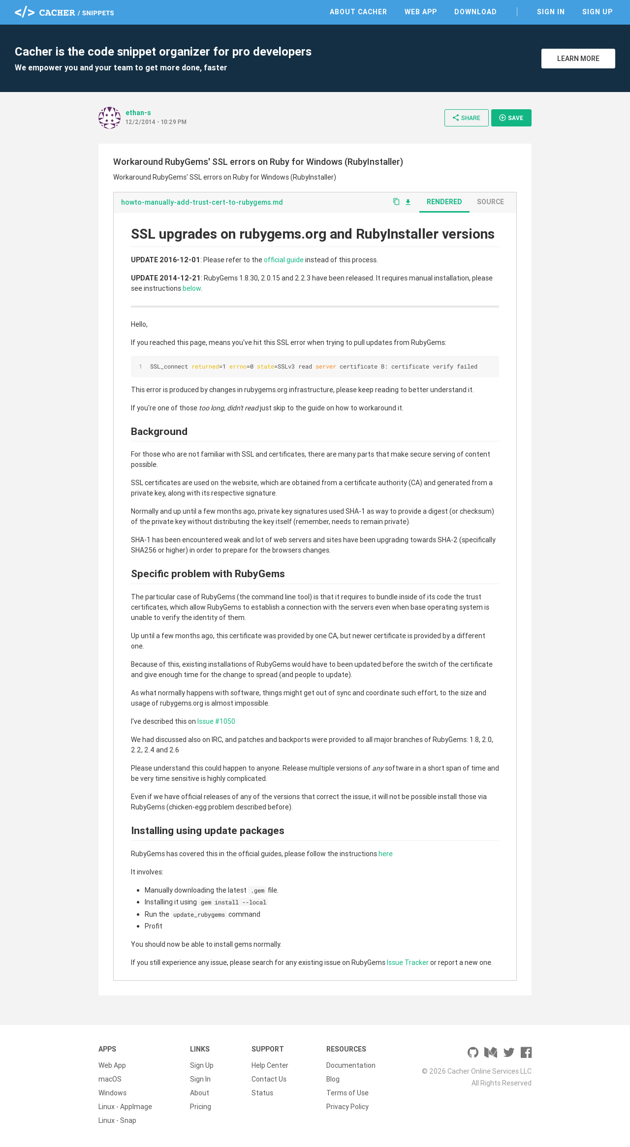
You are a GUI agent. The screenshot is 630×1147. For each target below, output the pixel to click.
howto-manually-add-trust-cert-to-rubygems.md (202, 202)
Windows (112, 1092)
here (385, 853)
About (199, 1092)
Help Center (270, 1065)
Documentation (351, 1065)
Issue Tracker (408, 962)
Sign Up (597, 11)
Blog (333, 1079)
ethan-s (138, 112)
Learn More (578, 58)
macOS (110, 1079)
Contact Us (269, 1079)
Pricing (200, 1106)
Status (262, 1092)
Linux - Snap (117, 1120)
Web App (421, 11)
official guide (284, 259)
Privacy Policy (347, 1106)
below (192, 288)
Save (511, 118)
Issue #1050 (216, 721)
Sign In (551, 11)
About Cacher (358, 11)
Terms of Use (347, 1092)
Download (475, 11)
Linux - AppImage (125, 1106)
